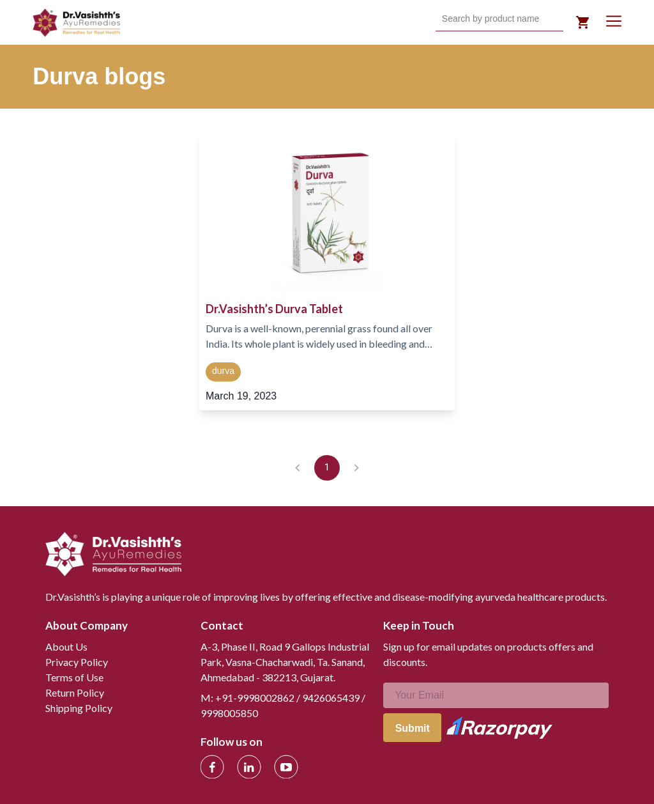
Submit (412, 728)
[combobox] (443, 19)
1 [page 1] (327, 468)
